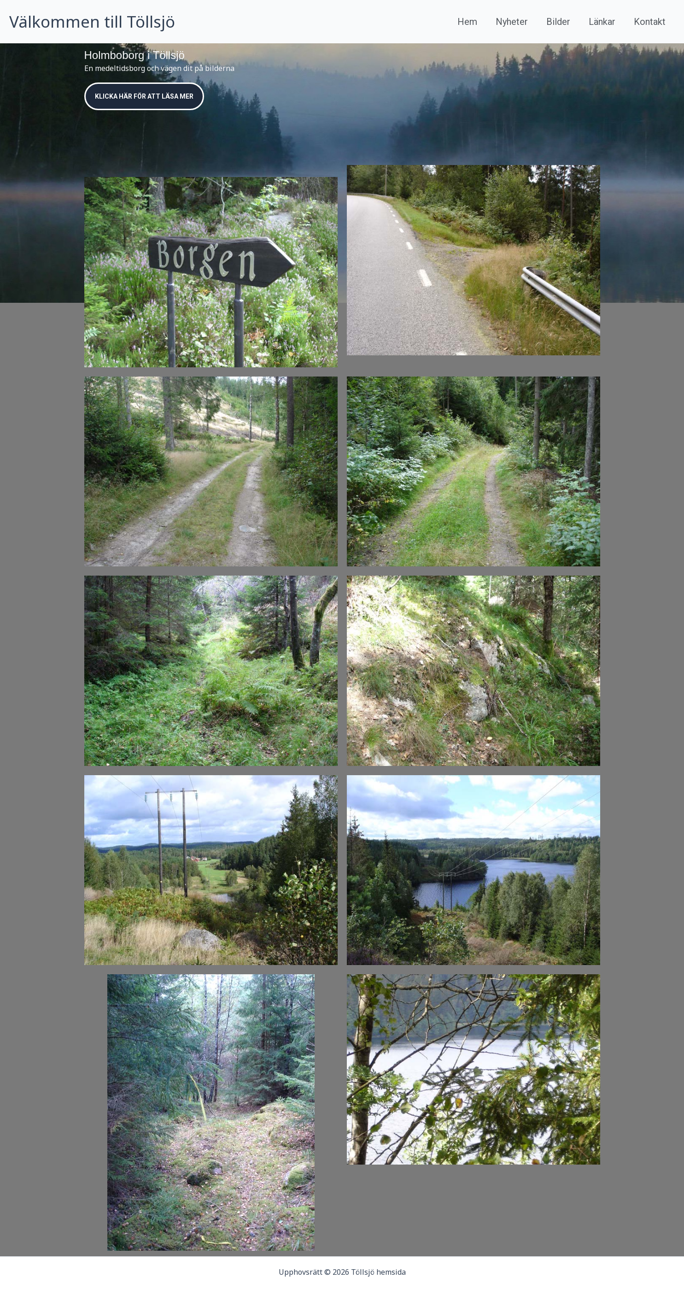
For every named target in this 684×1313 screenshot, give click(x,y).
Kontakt (650, 21)
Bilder (558, 21)
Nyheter (512, 21)
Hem (467, 21)
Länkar (602, 21)
